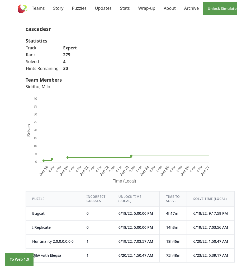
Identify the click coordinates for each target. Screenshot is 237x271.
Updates (103, 8)
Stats (125, 8)
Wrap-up (146, 8)
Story (58, 8)
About (170, 8)
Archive (191, 8)
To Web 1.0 (19, 259)
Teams (38, 8)
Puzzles (79, 8)
